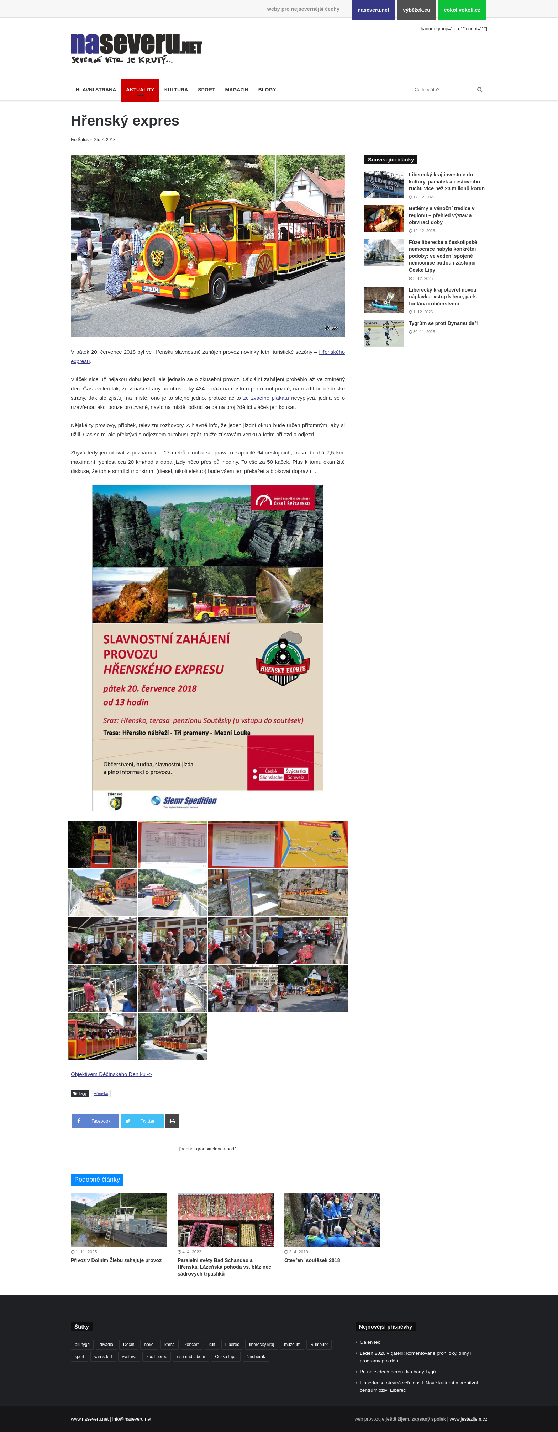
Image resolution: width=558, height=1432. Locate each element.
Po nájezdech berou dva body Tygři (398, 1371)
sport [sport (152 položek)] (79, 1356)
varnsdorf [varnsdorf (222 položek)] (103, 1356)
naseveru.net (373, 10)
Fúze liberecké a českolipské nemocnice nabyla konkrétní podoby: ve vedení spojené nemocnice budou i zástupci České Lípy (443, 256)
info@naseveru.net (131, 1419)
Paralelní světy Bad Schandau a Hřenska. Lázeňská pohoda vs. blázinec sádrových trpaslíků (224, 1267)
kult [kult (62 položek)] (212, 1344)
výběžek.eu (416, 10)
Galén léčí (370, 1342)
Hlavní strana (96, 89)
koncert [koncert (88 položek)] (192, 1344)
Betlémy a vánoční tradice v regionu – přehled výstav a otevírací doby (441, 215)
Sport (206, 89)
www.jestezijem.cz (468, 1419)
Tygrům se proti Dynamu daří (443, 323)
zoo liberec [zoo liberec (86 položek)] (156, 1356)
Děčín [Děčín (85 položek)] (128, 1344)
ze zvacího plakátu (266, 398)
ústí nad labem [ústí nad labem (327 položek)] (191, 1356)
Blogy (267, 89)
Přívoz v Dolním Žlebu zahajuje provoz (116, 1260)
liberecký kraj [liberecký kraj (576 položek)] (261, 1344)
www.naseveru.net (90, 1419)
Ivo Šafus (80, 139)
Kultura (176, 89)
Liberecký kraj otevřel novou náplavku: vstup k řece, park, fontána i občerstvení (443, 297)
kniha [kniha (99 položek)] (169, 1344)
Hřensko (101, 1093)
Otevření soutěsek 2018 (312, 1260)
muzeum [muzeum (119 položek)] (292, 1344)
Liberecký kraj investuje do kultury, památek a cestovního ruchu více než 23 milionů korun (447, 181)
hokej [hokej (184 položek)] (149, 1344)
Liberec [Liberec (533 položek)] (232, 1344)
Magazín (236, 89)
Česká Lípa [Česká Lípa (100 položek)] (226, 1356)
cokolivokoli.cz (462, 10)
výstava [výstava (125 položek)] (129, 1356)
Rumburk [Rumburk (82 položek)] (319, 1344)
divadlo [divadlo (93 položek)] (106, 1344)
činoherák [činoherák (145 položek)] (256, 1356)
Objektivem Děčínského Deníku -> (111, 1074)
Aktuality (140, 89)
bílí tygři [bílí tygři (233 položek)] (82, 1344)
